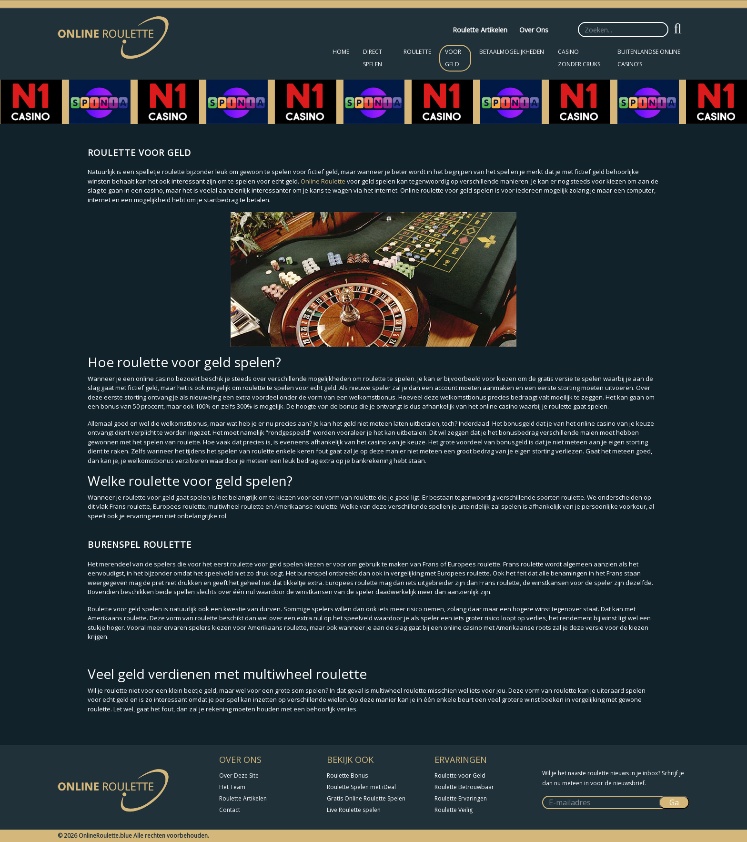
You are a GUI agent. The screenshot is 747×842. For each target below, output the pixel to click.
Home (341, 52)
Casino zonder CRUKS (579, 58)
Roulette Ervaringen (460, 798)
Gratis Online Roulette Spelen (366, 798)
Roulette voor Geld (459, 775)
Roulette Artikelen (480, 29)
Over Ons (533, 29)
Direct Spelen (372, 58)
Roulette (417, 52)
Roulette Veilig (453, 810)
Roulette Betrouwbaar (464, 787)
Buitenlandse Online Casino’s (648, 58)
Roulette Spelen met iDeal (361, 787)
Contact (229, 810)
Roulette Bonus (347, 775)
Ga (674, 802)
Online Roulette (323, 181)
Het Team (232, 787)
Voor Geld (453, 58)
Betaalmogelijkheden (511, 52)
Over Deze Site (239, 775)
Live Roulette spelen (354, 810)
